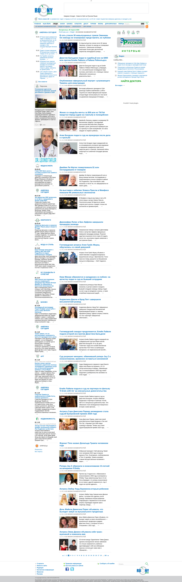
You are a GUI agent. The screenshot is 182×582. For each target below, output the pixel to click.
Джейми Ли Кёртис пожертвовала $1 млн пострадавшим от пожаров (79, 168)
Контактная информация (45, 570)
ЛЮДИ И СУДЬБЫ (64, 26)
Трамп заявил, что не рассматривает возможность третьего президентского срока (45, 335)
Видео (121, 56)
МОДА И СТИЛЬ (47, 245)
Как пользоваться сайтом (74, 565)
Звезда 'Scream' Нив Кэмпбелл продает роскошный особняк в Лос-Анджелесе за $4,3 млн (45, 427)
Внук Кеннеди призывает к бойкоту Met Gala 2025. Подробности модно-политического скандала (44, 252)
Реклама (40, 574)
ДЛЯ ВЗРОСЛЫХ (111, 24)
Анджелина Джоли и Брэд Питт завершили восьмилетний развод (80, 300)
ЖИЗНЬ (100, 24)
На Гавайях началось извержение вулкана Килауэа (47, 57)
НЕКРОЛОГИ (76, 26)
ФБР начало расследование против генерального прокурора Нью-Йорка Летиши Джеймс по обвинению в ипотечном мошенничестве (45, 283)
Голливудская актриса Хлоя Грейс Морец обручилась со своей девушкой (79, 246)
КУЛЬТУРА (78, 24)
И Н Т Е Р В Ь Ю (131, 51)
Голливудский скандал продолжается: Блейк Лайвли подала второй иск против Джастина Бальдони (85, 332)
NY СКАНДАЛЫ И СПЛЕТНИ (48, 273)
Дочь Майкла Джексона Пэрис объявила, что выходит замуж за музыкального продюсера (81, 510)
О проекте (40, 563)
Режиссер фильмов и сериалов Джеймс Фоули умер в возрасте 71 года (46, 226)
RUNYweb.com (63, 32)
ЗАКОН (62, 24)
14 (91, 555)
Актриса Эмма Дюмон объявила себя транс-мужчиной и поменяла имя (81, 533)
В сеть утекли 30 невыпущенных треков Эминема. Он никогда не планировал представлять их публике (85, 36)
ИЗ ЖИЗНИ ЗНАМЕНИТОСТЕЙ (46, 26)
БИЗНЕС (70, 24)
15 (93, 555)
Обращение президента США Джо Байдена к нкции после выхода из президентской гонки (132, 64)
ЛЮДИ (55, 24)
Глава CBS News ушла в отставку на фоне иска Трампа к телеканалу (46, 172)
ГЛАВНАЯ (37, 24)
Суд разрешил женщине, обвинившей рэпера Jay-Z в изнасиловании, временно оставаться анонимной (85, 357)
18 (101, 555)
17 (98, 555)
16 (96, 555)
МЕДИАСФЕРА (47, 166)
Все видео (119, 85)
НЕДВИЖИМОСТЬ (48, 419)
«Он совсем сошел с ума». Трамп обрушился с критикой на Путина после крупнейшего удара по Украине (48, 75)
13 (88, 555)
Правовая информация (73, 563)
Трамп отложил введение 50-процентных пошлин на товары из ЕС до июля (48, 52)
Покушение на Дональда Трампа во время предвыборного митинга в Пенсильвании (131, 68)
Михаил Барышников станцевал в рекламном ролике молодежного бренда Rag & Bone (132, 76)
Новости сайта (42, 565)
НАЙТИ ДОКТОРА (131, 81)
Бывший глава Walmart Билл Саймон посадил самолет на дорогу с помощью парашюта (132, 72)
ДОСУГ (86, 24)
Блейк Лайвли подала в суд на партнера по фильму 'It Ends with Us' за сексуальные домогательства (85, 389)
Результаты (38, 449)
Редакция (40, 568)
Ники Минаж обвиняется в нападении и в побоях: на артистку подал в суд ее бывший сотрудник (85, 278)
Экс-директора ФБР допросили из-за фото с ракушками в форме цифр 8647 (45, 199)
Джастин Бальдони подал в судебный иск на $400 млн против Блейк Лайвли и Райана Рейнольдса (84, 59)
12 (86, 555)
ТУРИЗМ (93, 24)
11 (84, 555)
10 (81, 555)
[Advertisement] (106, 8)
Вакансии (40, 572)
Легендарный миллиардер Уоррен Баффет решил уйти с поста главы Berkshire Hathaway (45, 309)
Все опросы (38, 451)
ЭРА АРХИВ (87, 26)
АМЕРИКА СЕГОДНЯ (47, 32)
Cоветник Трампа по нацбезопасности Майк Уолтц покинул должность (45, 396)
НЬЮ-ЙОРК (47, 24)
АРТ (42, 356)
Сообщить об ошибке (107, 563)
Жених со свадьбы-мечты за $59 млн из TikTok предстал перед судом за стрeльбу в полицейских (84, 113)
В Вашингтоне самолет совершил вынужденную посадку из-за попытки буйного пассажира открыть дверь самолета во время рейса (48, 65)
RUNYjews (122, 24)
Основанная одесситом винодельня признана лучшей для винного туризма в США (45, 90)
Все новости (42, 82)
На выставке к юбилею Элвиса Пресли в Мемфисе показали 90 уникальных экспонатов (84, 191)
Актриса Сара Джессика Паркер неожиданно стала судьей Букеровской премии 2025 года (84, 412)
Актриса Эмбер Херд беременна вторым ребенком (84, 489)
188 (105, 555)
